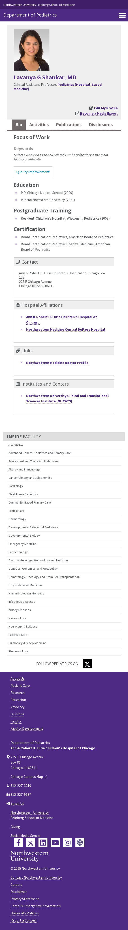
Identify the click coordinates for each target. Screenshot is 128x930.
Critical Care (17, 511)
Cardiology (16, 486)
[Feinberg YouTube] (55, 842)
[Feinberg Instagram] (67, 842)
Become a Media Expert (99, 113)
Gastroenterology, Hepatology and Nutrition (38, 560)
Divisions (17, 714)
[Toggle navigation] (122, 15)
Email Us (17, 803)
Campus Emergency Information (36, 906)
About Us (17, 678)
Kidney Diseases (20, 610)
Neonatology (17, 618)
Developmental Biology (24, 535)
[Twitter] (87, 663)
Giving (15, 826)
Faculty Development (27, 728)
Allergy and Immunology (25, 469)
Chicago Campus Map (27, 776)
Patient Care (20, 685)
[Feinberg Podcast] (79, 842)
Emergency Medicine (22, 544)
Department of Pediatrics (30, 15)
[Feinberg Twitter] (30, 842)
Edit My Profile (106, 108)
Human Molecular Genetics (26, 593)
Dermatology (17, 519)
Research (18, 692)
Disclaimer (19, 891)
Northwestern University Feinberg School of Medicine (39, 5)
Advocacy (17, 707)
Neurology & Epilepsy (23, 626)
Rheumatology (18, 651)
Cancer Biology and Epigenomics (30, 478)
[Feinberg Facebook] (18, 842)
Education (18, 699)
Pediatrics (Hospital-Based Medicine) (58, 86)
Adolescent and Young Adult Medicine (34, 461)
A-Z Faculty (16, 445)
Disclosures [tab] (101, 125)
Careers (16, 884)
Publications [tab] (69, 125)
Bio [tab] (18, 125)
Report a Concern (24, 920)
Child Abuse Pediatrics (23, 494)
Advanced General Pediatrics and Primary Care (40, 453)
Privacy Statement (25, 898)
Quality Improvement (33, 172)
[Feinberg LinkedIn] (42, 842)
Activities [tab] (39, 125)
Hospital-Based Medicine (25, 585)
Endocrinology (18, 552)
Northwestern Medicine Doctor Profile (57, 362)
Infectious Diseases (22, 602)
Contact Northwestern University (36, 877)
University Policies (25, 913)
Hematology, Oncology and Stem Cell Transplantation (44, 577)
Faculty (16, 721)
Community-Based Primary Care (30, 502)
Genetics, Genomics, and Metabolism (33, 569)
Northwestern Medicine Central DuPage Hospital (65, 329)
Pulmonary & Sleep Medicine (28, 643)
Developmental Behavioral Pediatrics (33, 527)
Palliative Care (18, 635)
